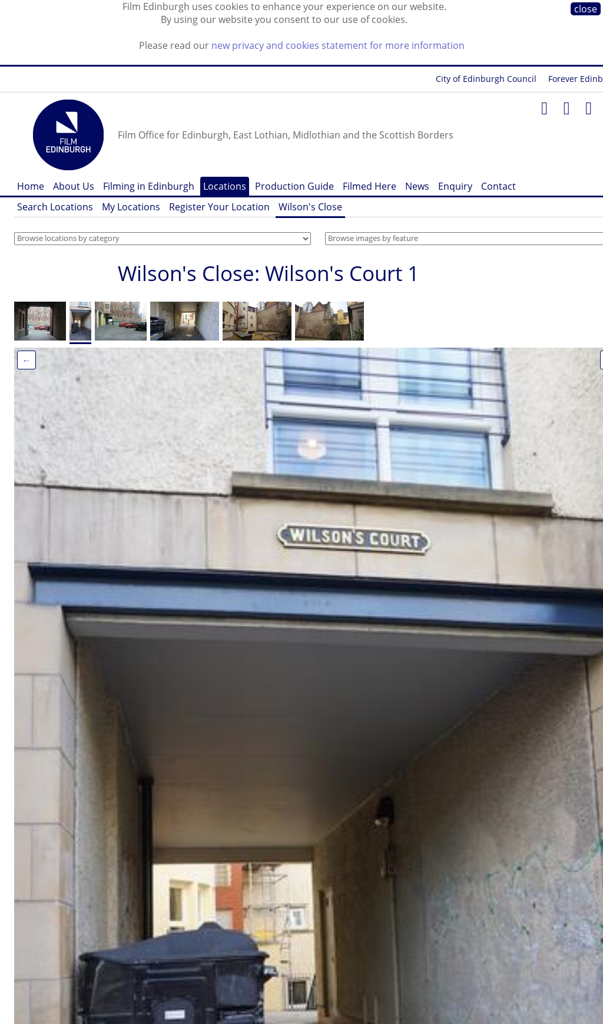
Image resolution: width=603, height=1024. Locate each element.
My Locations (131, 206)
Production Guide (294, 186)
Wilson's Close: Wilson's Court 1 (268, 273)
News (417, 186)
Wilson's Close (310, 206)
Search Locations (55, 206)
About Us (73, 186)
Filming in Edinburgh (148, 186)
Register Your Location (219, 206)
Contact (498, 186)
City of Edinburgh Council (486, 78)
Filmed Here (369, 186)
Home (30, 186)
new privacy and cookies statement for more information (338, 45)
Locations (224, 186)
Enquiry (455, 186)
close (585, 8)
